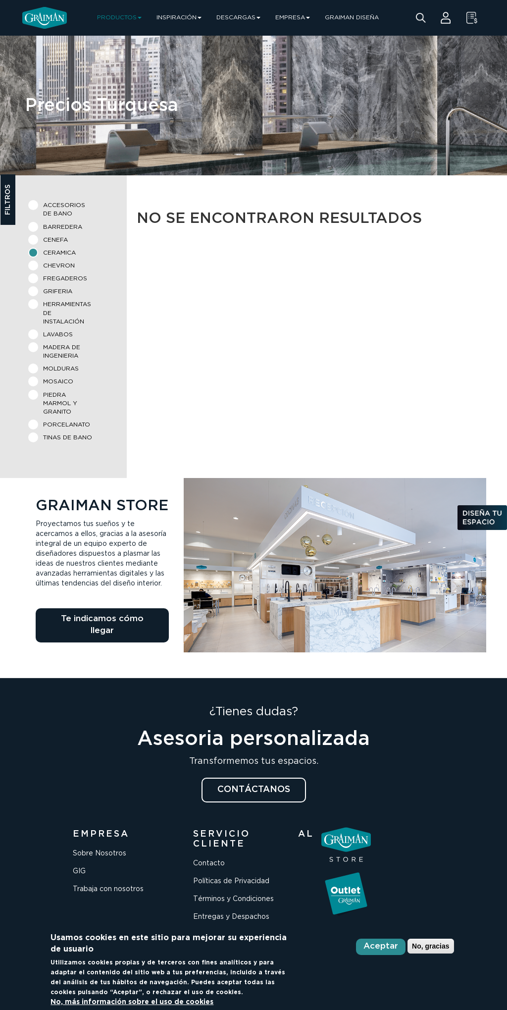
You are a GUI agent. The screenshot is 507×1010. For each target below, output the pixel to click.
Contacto (209, 863)
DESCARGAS (238, 17)
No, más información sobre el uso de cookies (132, 1002)
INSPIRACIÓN (179, 17)
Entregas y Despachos (231, 917)
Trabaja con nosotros (108, 889)
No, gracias (430, 946)
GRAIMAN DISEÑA (352, 17)
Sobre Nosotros (99, 853)
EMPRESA (292, 17)
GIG (79, 871)
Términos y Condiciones (233, 899)
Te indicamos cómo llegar (102, 625)
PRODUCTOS (119, 17)
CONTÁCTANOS (253, 790)
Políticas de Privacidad (231, 881)
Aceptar (380, 946)
